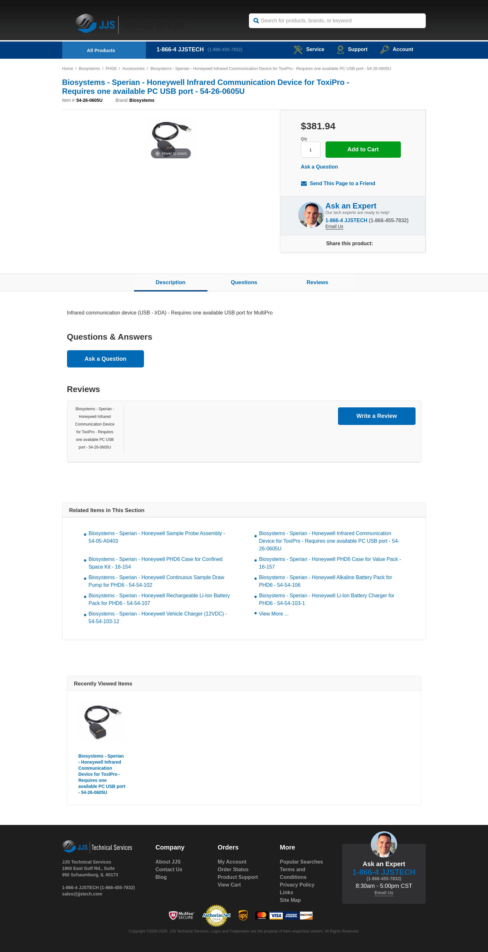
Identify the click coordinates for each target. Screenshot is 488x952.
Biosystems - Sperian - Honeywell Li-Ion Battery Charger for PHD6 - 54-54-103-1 (326, 599)
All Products (101, 50)
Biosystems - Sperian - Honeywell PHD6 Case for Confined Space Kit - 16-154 (156, 563)
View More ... (274, 613)
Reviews (317, 282)
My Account (232, 862)
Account (396, 49)
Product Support (238, 877)
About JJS (168, 862)
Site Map (290, 900)
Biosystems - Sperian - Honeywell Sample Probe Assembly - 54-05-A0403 (157, 537)
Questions (244, 282)
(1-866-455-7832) (225, 49)
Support (352, 49)
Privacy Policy (297, 885)
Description (171, 282)
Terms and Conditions (293, 873)
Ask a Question (319, 167)
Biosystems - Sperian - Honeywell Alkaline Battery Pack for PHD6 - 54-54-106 (325, 581)
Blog (161, 877)
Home (67, 68)
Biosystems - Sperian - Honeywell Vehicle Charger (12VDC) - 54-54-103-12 (158, 617)
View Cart (229, 885)
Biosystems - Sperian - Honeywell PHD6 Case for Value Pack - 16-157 (330, 563)
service (309, 49)
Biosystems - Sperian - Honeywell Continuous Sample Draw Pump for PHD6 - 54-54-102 (156, 581)
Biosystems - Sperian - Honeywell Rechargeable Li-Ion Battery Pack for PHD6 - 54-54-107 (159, 599)
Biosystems (89, 68)
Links (286, 892)
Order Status (233, 869)
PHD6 (111, 68)
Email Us (334, 226)
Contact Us (168, 869)
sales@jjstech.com (82, 893)
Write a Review (377, 416)
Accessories (133, 68)
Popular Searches (301, 862)
